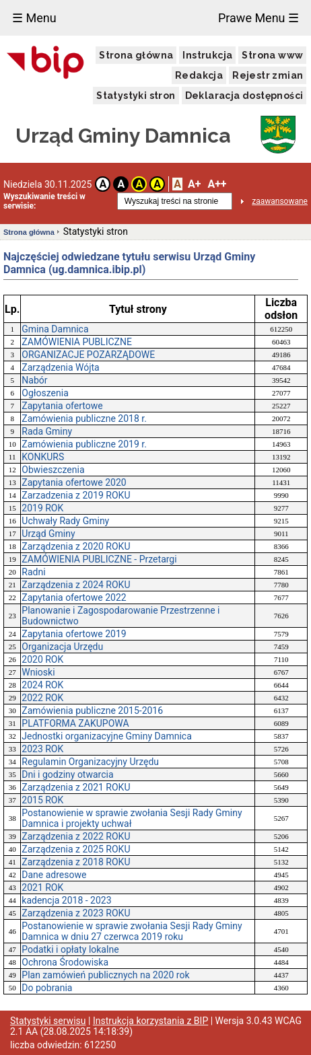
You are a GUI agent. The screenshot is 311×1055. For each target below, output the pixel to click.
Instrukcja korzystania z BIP (150, 1020)
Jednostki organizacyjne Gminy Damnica (106, 736)
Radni (33, 572)
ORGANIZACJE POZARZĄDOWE (88, 354)
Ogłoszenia (45, 393)
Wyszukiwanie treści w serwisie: (44, 201)
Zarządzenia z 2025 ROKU (76, 849)
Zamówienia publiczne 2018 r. (84, 418)
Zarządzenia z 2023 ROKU (76, 913)
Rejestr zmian (267, 75)
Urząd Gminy (48, 533)
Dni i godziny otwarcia (67, 774)
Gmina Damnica (55, 329)
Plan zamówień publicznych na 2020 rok (105, 975)
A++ (216, 184)
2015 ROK (42, 800)
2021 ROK (42, 887)
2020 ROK (42, 659)
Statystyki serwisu (48, 1020)
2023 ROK (42, 748)
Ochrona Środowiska (65, 962)
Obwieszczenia (53, 469)
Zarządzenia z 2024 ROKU (76, 584)
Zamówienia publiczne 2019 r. (84, 444)
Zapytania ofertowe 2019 (74, 633)
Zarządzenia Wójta (60, 367)
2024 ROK (42, 685)
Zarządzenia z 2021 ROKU (76, 787)
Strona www (272, 55)
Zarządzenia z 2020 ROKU (76, 546)
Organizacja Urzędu (62, 646)
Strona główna (136, 55)
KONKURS (43, 456)
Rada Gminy (47, 431)
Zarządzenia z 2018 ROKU (76, 862)
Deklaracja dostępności (244, 95)
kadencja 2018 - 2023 (66, 900)
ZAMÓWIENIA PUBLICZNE (77, 341)
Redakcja (199, 75)
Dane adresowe (54, 874)
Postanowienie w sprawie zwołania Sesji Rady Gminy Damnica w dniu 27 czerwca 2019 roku (132, 931)
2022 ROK (42, 697)
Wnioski (38, 672)
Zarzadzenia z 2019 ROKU (76, 495)
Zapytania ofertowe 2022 (74, 597)
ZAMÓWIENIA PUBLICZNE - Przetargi (99, 559)
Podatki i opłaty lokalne (70, 949)
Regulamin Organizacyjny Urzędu (90, 761)
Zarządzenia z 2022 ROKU (76, 836)
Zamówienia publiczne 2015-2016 (92, 710)
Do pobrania (47, 987)
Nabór (34, 380)
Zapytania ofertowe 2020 (74, 482)
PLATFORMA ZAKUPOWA (75, 723)
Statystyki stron (135, 95)
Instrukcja (207, 55)
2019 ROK (42, 508)
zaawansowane (280, 201)
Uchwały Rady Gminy (65, 520)
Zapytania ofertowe (62, 405)
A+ (194, 184)
